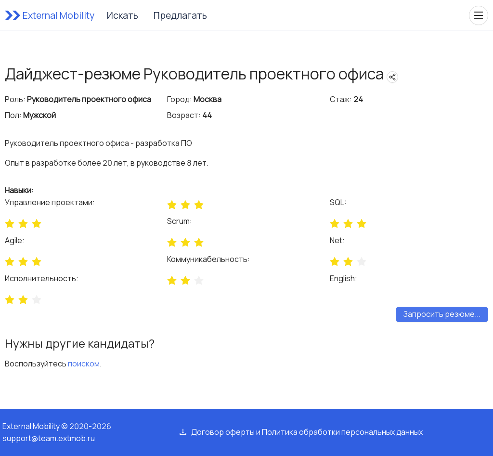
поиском (84, 363)
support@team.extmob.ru (48, 438)
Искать (122, 15)
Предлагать (180, 15)
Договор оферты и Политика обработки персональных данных (307, 432)
